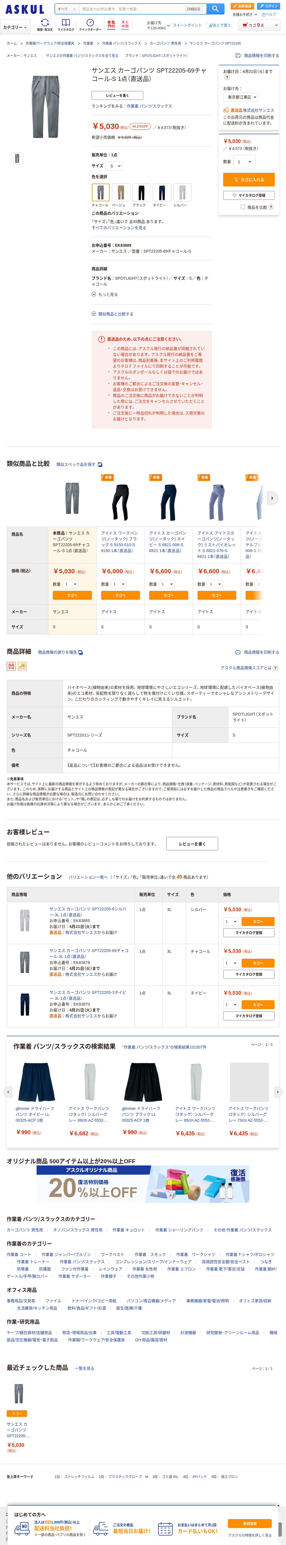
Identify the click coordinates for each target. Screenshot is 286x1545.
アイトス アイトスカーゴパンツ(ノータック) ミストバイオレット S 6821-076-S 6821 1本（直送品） (216, 545)
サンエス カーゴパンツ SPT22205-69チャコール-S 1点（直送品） (19, 1430)
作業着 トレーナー (33, 1261)
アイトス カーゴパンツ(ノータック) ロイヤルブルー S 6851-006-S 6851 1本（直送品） (265, 545)
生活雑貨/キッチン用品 (37, 1308)
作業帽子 (108, 1276)
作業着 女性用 (144, 1269)
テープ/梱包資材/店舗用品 (29, 1332)
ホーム (12, 43)
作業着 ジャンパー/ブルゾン (66, 1254)
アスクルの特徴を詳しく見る (250, 1535)
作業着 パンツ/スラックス (121, 43)
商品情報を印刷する (257, 55)
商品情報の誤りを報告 (60, 652)
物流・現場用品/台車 (79, 1332)
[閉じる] (278, 1506)
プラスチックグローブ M (128, 1477)
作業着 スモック (150, 1254)
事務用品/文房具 (21, 1301)
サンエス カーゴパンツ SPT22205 (215, 43)
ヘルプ (271, 14)
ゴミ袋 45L (170, 1477)
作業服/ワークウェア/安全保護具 (50, 43)
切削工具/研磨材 (156, 1332)
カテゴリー (15, 27)
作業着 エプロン (181, 1269)
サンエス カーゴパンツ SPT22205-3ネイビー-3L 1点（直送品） (87, 995)
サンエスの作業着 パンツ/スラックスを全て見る (82, 56)
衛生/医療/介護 (129, 1308)
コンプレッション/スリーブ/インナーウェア (153, 1261)
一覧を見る (84, 1368)
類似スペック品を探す (79, 464)
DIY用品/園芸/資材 (151, 1340)
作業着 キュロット (129, 1230)
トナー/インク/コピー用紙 (94, 1301)
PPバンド (199, 1477)
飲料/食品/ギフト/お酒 (87, 1308)
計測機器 (188, 1332)
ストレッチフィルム (79, 1477)
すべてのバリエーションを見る (119, 227)
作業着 (88, 43)
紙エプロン (229, 1477)
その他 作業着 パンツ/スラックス (243, 1230)
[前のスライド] (7, 1092)
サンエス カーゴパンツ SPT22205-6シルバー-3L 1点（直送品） (87, 912)
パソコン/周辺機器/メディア (151, 1301)
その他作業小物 (140, 1276)
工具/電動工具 (119, 1332)
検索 (215, 9)
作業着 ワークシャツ (195, 1254)
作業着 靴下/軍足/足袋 (225, 1269)
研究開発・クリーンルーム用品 (232, 1332)
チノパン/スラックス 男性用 (78, 1230)
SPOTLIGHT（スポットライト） (165, 56)
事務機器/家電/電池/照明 (207, 1301)
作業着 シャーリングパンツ (179, 1230)
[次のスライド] (278, 1092)
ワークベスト (112, 1254)
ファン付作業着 (75, 1269)
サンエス (30, 56)
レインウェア (110, 1269)
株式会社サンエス (258, 110)
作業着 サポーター (74, 1276)
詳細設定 (194, 9)
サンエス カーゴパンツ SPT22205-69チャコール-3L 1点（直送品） (88, 953)
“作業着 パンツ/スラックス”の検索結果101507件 (164, 1047)
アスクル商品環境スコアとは (249, 668)
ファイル (53, 1301)
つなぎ (266, 1261)
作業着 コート (19, 1254)
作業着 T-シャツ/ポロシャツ (250, 1254)
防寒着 (23, 1269)
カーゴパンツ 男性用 (165, 43)
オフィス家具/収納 (255, 1301)
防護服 (45, 1269)
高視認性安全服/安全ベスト (226, 1261)
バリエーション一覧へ (88, 877)
